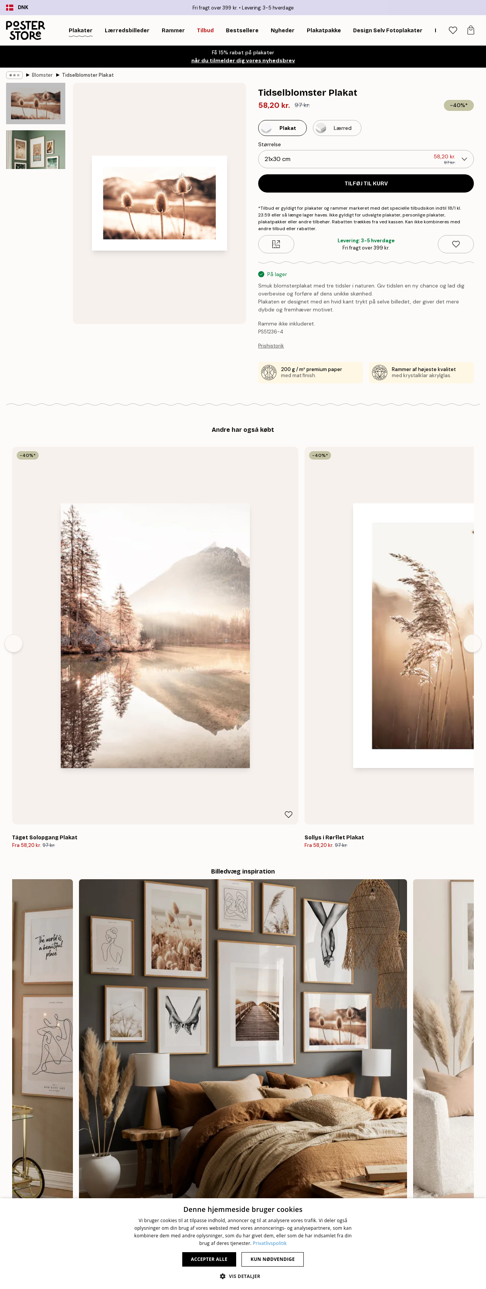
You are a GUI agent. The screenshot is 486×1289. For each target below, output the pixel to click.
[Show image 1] (35, 104)
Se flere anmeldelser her (243, 955)
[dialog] (243, 1243)
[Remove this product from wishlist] (456, 244)
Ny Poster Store (232, 1171)
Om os (220, 1161)
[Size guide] (276, 244)
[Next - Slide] (472, 527)
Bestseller (77, 1171)
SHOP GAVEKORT (355, 1097)
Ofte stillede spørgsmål (395, 1180)
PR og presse (228, 1180)
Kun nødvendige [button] (273, 1259)
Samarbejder (228, 1190)
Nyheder (75, 1180)
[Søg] (433, 30)
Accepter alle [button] (209, 1259)
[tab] (453, 31)
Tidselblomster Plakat (88, 75)
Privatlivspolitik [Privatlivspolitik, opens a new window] (270, 1243)
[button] (243, 1276)
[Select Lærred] (337, 128)
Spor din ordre (384, 1161)
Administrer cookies (391, 1190)
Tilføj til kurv (366, 183)
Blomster (42, 75)
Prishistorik (271, 346)
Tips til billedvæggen (90, 1161)
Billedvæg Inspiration (90, 1190)
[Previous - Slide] (14, 527)
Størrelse (269, 144)
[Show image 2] (35, 173)
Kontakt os (380, 1171)
